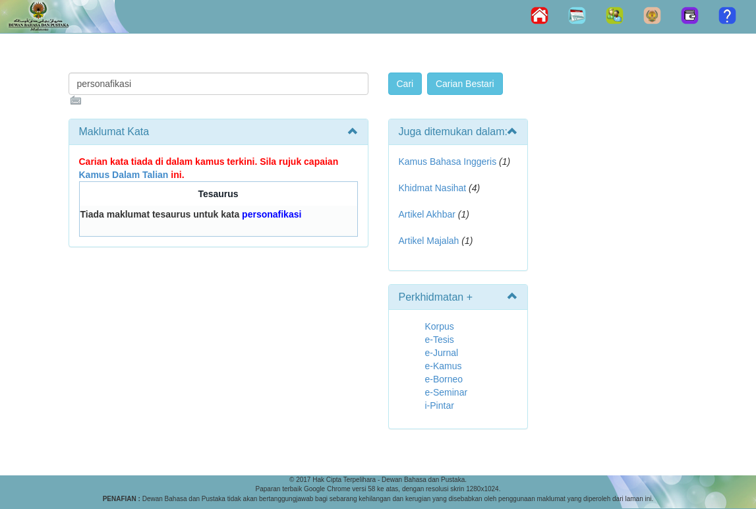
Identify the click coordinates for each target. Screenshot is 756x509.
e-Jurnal (442, 352)
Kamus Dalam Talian (124, 174)
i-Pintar (439, 405)
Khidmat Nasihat (433, 188)
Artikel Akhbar (427, 214)
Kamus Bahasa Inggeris (448, 161)
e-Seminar (446, 392)
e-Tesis (439, 339)
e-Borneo (444, 379)
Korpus (439, 326)
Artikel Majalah (429, 240)
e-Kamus (443, 366)
